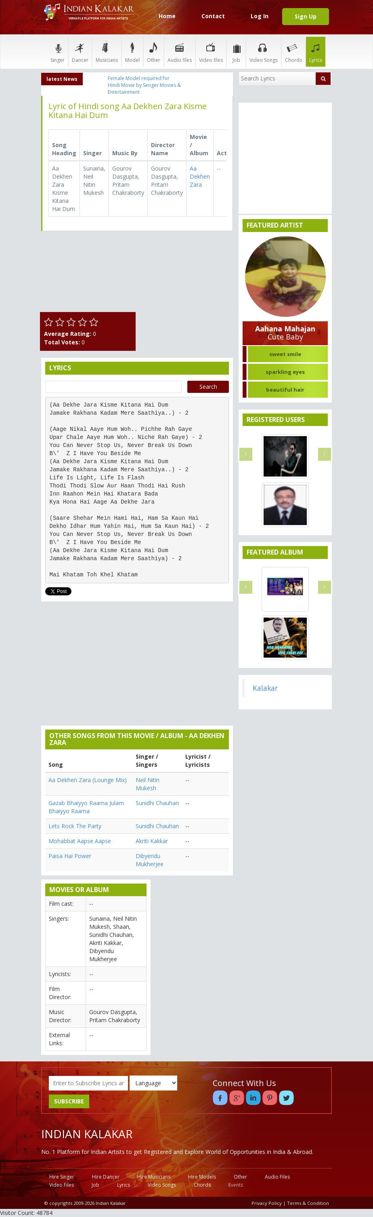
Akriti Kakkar (152, 841)
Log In (259, 16)
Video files (211, 51)
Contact (213, 16)
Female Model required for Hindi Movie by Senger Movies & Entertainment (144, 85)
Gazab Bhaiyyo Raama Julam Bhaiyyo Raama (86, 807)
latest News (62, 79)
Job (236, 51)
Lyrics (315, 51)
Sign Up (305, 16)
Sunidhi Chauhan (157, 803)
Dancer (80, 51)
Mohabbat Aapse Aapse (79, 841)
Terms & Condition (308, 1203)
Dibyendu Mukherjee (149, 860)
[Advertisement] (186, 277)
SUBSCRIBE (69, 1101)
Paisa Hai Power (69, 856)
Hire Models (202, 1176)
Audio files (180, 51)
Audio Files (277, 1176)
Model (132, 51)
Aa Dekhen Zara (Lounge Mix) (87, 780)
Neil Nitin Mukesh (147, 784)
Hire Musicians (153, 1176)
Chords (293, 51)
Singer (57, 51)
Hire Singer (61, 1176)
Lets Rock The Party (74, 826)
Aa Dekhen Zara (200, 176)
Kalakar (265, 688)
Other (153, 51)
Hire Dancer (105, 1176)
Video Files (61, 1184)
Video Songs (263, 51)
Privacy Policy (266, 1203)
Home (167, 16)
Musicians (107, 51)
